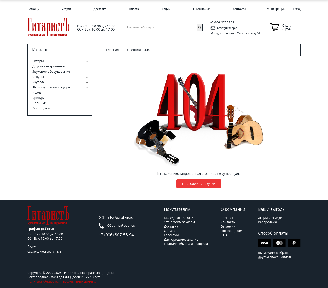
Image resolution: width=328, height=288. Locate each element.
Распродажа (41, 108)
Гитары (38, 61)
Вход (297, 9)
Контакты (239, 9)
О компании (201, 9)
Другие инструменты (48, 66)
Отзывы (227, 218)
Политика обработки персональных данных (61, 281)
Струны (38, 77)
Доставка (100, 9)
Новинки (39, 103)
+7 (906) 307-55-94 (222, 22)
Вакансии (228, 226)
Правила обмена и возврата (186, 244)
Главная (112, 50)
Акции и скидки (270, 218)
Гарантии (171, 235)
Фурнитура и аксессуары (51, 87)
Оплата (134, 9)
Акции (165, 9)
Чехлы (37, 92)
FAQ (224, 235)
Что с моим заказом (179, 222)
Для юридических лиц (181, 239)
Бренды (38, 97)
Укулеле (38, 82)
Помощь (33, 9)
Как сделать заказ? (178, 218)
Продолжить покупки (198, 183)
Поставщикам (231, 231)
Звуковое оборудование (51, 71)
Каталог (40, 50)
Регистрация (275, 9)
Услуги (66, 9)
